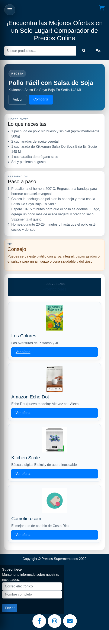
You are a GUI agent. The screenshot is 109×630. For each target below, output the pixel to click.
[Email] (70, 621)
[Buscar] (40, 51)
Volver (17, 99)
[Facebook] (39, 621)
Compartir (40, 99)
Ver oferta (23, 352)
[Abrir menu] (9, 9)
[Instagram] (54, 621)
